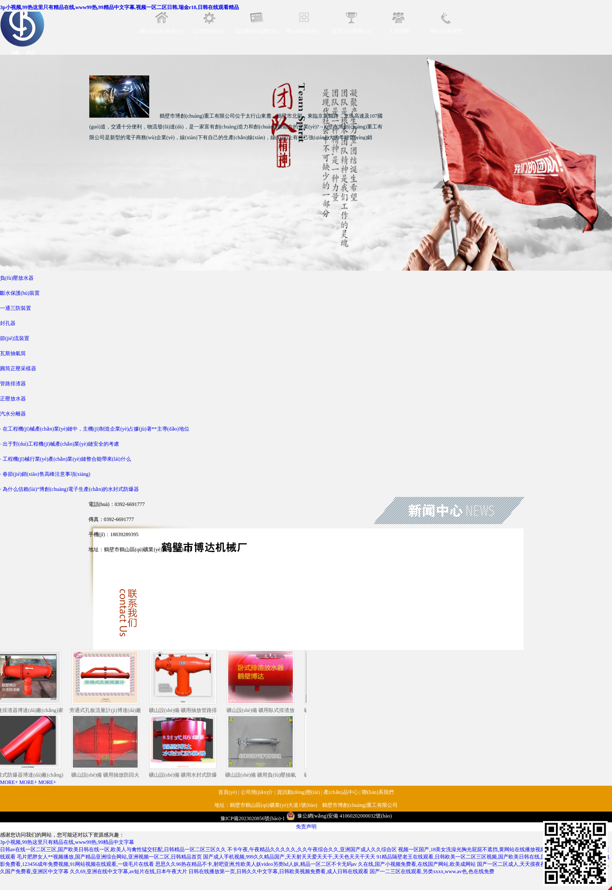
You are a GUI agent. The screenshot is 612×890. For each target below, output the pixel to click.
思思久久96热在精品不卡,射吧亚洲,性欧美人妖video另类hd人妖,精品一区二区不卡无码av (256, 864)
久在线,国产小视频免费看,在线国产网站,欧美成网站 (417, 864)
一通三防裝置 (15, 308)
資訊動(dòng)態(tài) (256, 31)
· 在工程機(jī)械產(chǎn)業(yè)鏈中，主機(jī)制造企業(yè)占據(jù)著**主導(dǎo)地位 (94, 429)
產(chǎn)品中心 (303, 31)
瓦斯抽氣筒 (13, 353)
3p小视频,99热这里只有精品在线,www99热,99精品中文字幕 (67, 842)
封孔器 (8, 323)
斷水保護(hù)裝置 (20, 293)
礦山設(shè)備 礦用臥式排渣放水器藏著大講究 (262, 682)
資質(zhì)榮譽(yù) (351, 31)
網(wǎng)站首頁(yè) (161, 31)
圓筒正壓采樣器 (18, 368)
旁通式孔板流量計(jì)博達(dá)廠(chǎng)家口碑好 (106, 682)
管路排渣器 (13, 384)
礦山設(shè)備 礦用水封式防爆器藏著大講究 (184, 747)
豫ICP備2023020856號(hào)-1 (252, 818)
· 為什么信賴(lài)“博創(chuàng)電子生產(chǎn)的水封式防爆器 (69, 489)
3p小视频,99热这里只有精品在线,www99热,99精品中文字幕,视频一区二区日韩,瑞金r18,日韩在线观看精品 (119, 7)
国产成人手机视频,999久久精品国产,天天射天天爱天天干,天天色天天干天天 (289, 857)
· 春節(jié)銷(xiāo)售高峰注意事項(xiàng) (45, 474)
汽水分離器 (13, 414)
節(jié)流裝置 (14, 338)
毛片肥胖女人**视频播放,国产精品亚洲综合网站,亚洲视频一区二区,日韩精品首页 (109, 857)
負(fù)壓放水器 (17, 278)
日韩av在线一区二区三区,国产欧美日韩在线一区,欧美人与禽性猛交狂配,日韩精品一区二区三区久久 (113, 849)
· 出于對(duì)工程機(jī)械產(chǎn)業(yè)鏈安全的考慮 (59, 444)
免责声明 (306, 827)
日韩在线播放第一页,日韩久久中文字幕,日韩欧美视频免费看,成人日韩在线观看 (278, 871)
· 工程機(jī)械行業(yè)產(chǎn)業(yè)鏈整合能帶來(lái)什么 (65, 459)
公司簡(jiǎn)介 (209, 31)
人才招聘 (399, 31)
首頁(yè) (227, 792)
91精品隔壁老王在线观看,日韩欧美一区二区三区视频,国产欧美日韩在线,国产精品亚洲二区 (479, 857)
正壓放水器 (13, 399)
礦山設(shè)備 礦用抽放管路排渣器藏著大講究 (184, 682)
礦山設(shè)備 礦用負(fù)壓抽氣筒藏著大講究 (262, 747)
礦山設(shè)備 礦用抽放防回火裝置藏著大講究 (106, 747)
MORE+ (9, 782)
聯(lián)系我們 (446, 31)
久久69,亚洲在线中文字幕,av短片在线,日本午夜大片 (128, 871)
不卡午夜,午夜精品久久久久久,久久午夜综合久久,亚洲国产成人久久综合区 (312, 849)
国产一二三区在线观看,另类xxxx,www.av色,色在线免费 (432, 871)
